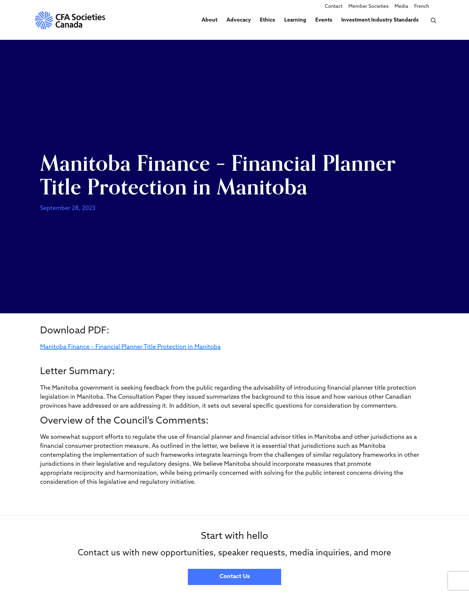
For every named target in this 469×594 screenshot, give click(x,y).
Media (401, 6)
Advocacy (238, 20)
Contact (333, 6)
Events (323, 20)
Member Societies (368, 6)
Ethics (267, 20)
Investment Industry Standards (380, 20)
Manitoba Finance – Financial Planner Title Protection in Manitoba (130, 347)
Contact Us (235, 577)
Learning (295, 20)
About (209, 20)
